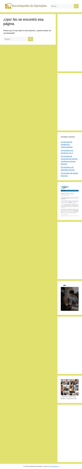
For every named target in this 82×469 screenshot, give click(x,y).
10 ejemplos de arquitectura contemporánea (66, 144)
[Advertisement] (70, 42)
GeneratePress (54, 466)
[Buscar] (76, 6)
